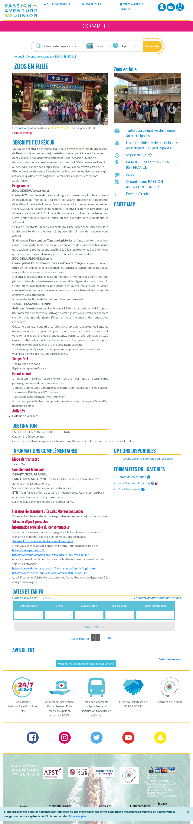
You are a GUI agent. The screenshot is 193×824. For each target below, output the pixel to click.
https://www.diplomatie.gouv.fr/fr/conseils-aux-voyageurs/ (50, 554)
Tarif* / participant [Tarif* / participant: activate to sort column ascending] (150, 605)
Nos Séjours (91, 4)
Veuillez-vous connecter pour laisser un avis (86, 663)
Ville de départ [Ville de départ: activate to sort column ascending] (111, 605)
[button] (152, 46)
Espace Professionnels (167, 806)
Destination (19, 128)
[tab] (60, 128)
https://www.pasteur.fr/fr (28, 550)
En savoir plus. (78, 816)
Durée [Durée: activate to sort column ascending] (55, 605)
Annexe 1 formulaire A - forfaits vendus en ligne (42, 541)
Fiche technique (22, 132)
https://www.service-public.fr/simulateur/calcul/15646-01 (50, 573)
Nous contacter (140, 805)
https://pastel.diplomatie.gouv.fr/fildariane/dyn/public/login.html (54, 568)
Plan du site (103, 805)
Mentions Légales (60, 805)
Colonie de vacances (39, 56)
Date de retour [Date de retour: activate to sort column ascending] (81, 605)
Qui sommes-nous (57, 4)
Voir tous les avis (170, 659)
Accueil (19, 56)
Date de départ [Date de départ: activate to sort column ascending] (30, 605)
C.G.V (23, 805)
